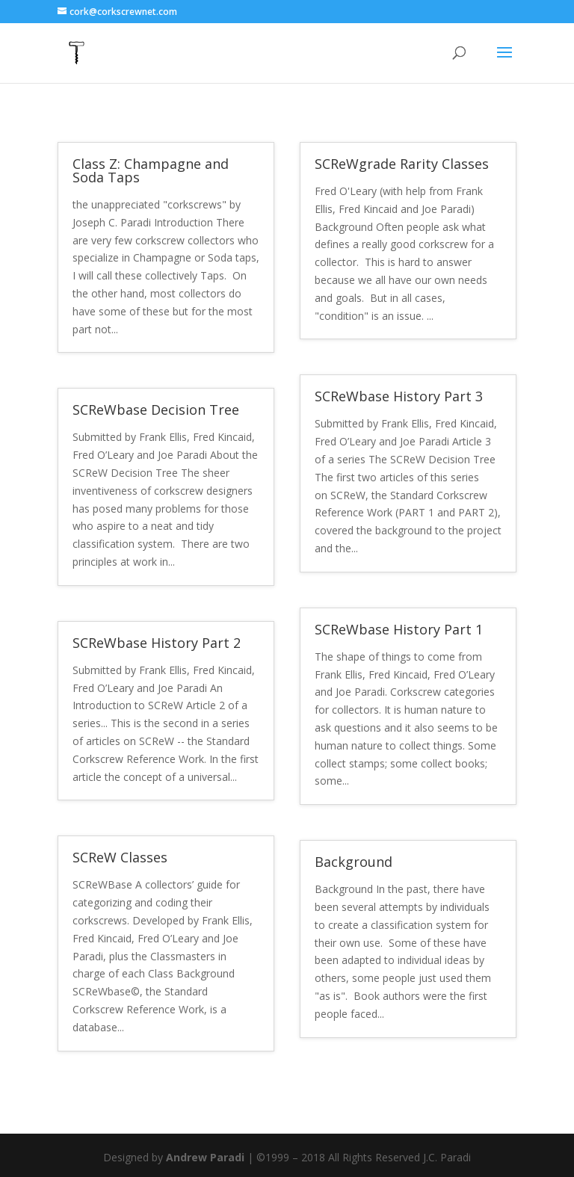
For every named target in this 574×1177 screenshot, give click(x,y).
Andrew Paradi (205, 1157)
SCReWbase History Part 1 (399, 629)
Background (353, 862)
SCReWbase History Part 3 (399, 396)
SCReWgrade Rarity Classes (402, 164)
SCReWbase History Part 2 (156, 643)
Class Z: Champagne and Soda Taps (150, 170)
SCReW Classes (119, 857)
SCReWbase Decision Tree (155, 409)
